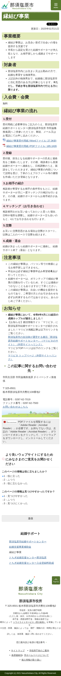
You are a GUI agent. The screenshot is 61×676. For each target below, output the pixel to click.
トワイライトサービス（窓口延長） (29, 622)
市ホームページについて (36, 655)
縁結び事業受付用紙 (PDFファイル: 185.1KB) (31, 146)
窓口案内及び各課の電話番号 (30, 642)
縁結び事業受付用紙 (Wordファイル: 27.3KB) (31, 140)
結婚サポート (30, 533)
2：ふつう (8, 479)
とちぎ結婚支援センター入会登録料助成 (31, 562)
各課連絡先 (16, 655)
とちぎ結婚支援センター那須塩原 (27, 557)
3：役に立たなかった (15, 483)
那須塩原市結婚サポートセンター (27, 541)
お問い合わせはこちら (15, 406)
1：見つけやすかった (15, 496)
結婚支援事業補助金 (20, 546)
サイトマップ (18, 650)
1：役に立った (11, 476)
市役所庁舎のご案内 (39, 650)
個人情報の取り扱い (31, 660)
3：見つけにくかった (15, 503)
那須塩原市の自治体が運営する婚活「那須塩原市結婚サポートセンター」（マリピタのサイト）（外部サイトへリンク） (33, 341)
